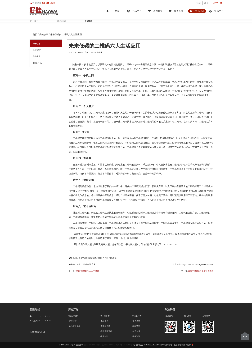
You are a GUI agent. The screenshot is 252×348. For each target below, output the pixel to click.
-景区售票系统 (106, 331)
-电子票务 (104, 321)
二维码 (97, 234)
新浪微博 (90, 258)
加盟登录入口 (37, 332)
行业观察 (37, 50)
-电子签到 (104, 336)
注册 (206, 3)
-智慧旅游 (72, 321)
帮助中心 (218, 11)
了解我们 (88, 21)
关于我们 (199, 11)
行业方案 (37, 56)
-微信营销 (136, 321)
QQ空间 (82, 258)
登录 (198, 3)
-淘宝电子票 (105, 326)
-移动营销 (136, 326)
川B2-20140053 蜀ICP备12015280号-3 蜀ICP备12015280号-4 (109, 345)
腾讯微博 (98, 258)
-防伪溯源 (136, 336)
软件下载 (217, 3)
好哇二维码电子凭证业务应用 (200, 271)
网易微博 (113, 258)
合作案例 (157, 11)
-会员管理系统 (74, 326)
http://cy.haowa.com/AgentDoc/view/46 (197, 264)
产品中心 (136, 11)
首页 (117, 11)
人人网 (105, 258)
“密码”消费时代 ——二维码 (87, 271)
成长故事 (37, 43)
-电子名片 (136, 331)
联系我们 (61, 21)
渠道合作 (178, 11)
